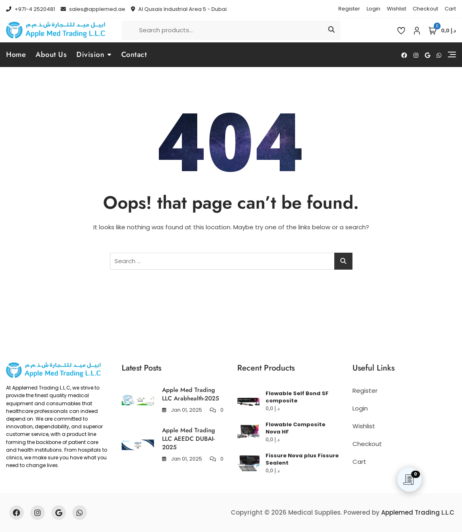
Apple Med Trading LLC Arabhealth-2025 (190, 394)
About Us (51, 54)
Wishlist (396, 9)
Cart (450, 9)
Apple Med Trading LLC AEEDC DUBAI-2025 (188, 439)
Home (16, 54)
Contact (134, 54)
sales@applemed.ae (93, 9)
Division (90, 54)
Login (373, 9)
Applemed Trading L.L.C (417, 512)
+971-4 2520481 (30, 9)
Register (349, 9)
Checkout (425, 9)
